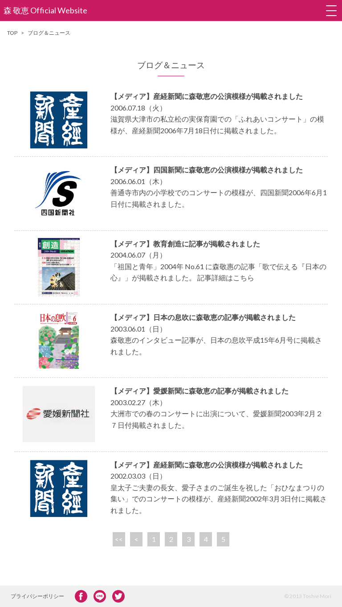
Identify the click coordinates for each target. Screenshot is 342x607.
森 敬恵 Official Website (45, 10)
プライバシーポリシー (37, 596)
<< (119, 539)
